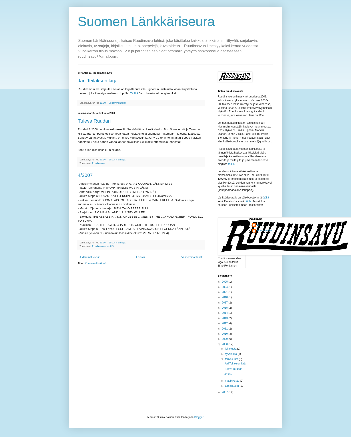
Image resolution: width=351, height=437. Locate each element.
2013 (225, 318)
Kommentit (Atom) (95, 263)
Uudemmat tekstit (89, 257)
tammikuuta (232, 385)
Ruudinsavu (98, 163)
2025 (225, 281)
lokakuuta (231, 348)
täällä (231, 164)
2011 (225, 328)
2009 (225, 338)
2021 (225, 292)
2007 (225, 392)
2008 (225, 344)
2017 (225, 302)
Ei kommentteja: (117, 102)
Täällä (134, 93)
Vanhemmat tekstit (192, 257)
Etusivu (140, 257)
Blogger (198, 417)
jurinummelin (264, 230)
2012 (225, 323)
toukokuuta (232, 359)
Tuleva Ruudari (94, 121)
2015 (225, 307)
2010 (225, 333)
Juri (259, 224)
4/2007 (85, 175)
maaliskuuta (232, 380)
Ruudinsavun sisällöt (103, 246)
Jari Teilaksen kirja (98, 80)
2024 (225, 287)
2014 (225, 312)
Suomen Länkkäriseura (146, 21)
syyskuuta (231, 354)
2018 (225, 297)
